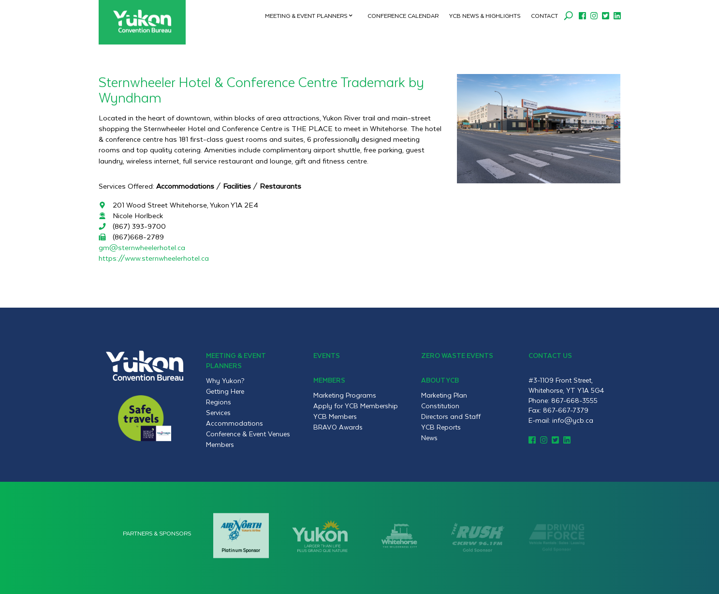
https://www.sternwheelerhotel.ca (154, 258)
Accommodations (234, 423)
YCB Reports (441, 427)
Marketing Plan (444, 395)
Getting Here (225, 391)
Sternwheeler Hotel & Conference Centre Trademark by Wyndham (261, 89)
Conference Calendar (403, 15)
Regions (218, 402)
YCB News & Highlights (484, 15)
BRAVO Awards (338, 427)
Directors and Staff (451, 416)
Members (220, 444)
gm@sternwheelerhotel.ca (142, 247)
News (429, 437)
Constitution (440, 405)
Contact (544, 15)
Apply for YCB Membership (355, 405)
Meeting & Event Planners (306, 15)
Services (218, 412)
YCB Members (335, 416)
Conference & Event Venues (248, 434)
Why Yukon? (225, 380)
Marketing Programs (344, 395)
